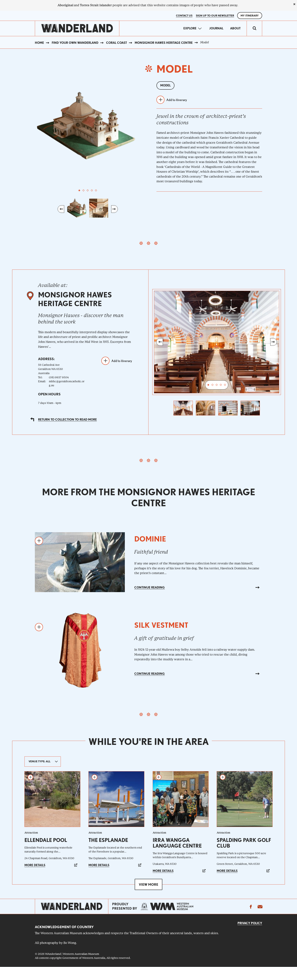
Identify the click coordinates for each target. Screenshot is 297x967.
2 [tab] (83, 190)
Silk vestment (161, 625)
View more (148, 884)
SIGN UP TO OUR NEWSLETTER (215, 15)
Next (114, 209)
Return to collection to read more (67, 419)
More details (34, 865)
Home (39, 43)
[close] (294, 4)
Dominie (150, 539)
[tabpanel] (88, 124)
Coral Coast (116, 43)
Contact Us (184, 15)
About (235, 28)
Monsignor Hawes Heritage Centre (164, 43)
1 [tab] (79, 190)
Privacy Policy (250, 923)
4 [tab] (92, 190)
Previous (61, 209)
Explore (189, 28)
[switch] (254, 28)
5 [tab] (96, 190)
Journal (216, 28)
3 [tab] (88, 190)
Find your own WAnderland (75, 43)
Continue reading (149, 587)
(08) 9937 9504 (59, 377)
